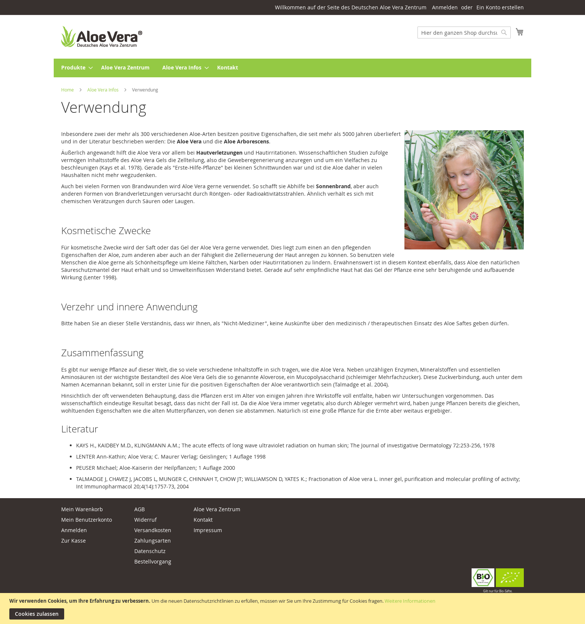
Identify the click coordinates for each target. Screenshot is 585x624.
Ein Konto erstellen (500, 7)
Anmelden (445, 7)
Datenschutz (150, 551)
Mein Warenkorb (82, 509)
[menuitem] (75, 68)
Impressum (208, 530)
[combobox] (464, 32)
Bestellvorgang (152, 561)
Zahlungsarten (152, 540)
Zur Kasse (73, 540)
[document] (293, 608)
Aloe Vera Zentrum (217, 509)
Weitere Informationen (410, 600)
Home (68, 90)
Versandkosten (152, 530)
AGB (139, 509)
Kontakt (203, 519)
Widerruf (145, 519)
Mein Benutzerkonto (86, 519)
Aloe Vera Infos (103, 90)
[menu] (292, 68)
